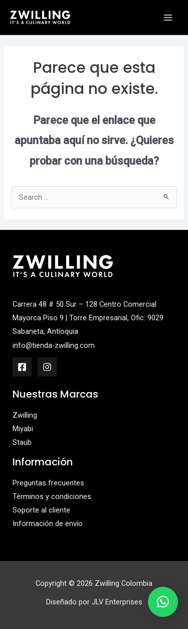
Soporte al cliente (41, 510)
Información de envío (48, 523)
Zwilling (25, 415)
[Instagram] (47, 366)
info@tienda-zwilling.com (54, 345)
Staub (22, 442)
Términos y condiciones (52, 496)
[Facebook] (22, 366)
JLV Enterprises (117, 601)
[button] (163, 602)
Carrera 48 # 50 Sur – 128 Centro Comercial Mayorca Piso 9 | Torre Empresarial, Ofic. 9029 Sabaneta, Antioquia (88, 318)
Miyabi (23, 428)
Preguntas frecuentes (48, 482)
